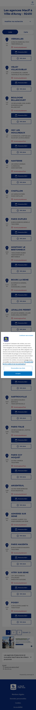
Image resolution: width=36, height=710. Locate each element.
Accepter (18, 373)
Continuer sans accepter (26, 335)
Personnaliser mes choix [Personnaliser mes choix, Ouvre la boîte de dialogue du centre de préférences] (18, 368)
